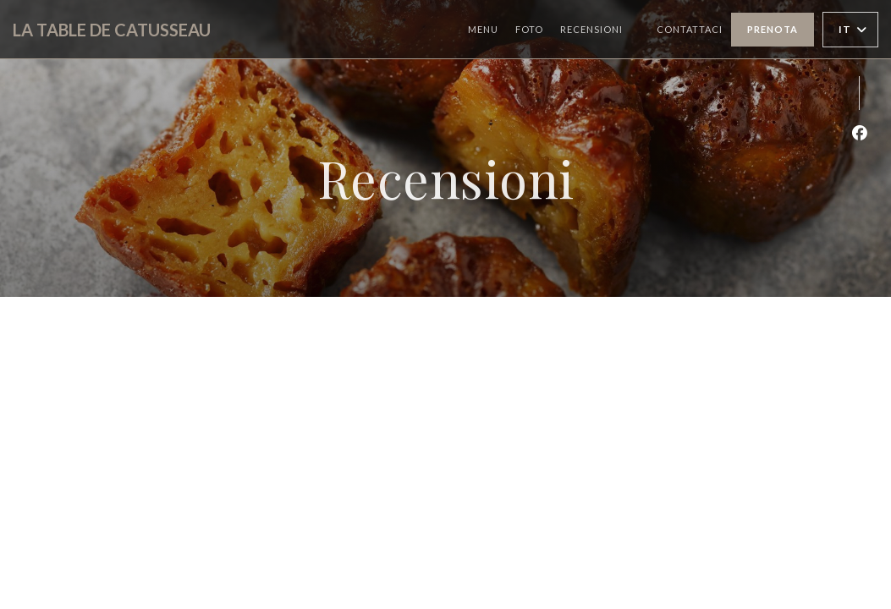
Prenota (772, 29)
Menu (483, 29)
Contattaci (690, 29)
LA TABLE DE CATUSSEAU (112, 29)
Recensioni (591, 29)
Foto (529, 29)
